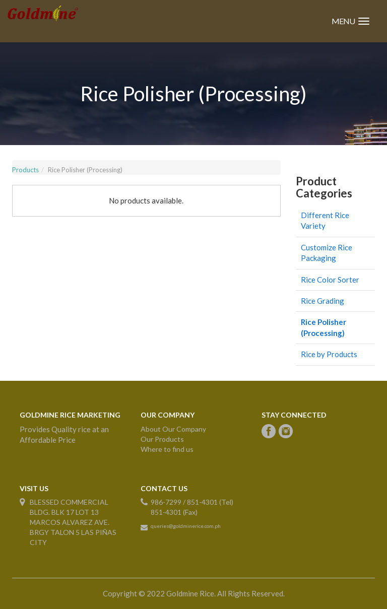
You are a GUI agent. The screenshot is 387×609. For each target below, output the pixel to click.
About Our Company (173, 429)
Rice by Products (329, 354)
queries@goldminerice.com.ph (186, 526)
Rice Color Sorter (330, 279)
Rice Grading (322, 300)
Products (25, 170)
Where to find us (167, 449)
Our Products (162, 439)
